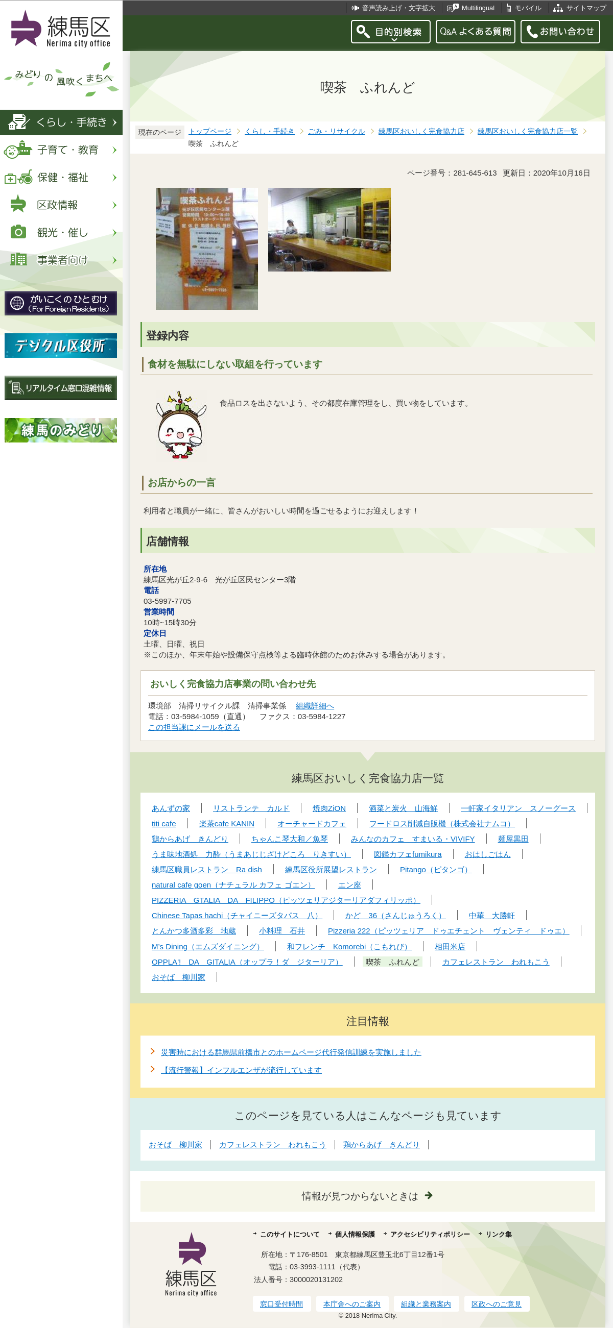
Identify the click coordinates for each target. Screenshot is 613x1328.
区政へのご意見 (496, 1304)
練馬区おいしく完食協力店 (421, 131)
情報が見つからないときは (360, 1196)
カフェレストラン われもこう (272, 1144)
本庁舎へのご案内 (352, 1304)
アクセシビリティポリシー (430, 1234)
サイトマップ (586, 8)
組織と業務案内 (426, 1304)
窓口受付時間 (281, 1304)
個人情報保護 (355, 1234)
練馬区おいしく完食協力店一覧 (528, 131)
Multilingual (478, 8)
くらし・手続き (270, 131)
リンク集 (498, 1234)
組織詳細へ (315, 705)
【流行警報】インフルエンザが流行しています (241, 1070)
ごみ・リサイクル (336, 131)
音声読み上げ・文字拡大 (398, 8)
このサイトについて (290, 1234)
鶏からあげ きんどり (381, 1144)
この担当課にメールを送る (194, 727)
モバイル (528, 8)
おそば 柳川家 (175, 1144)
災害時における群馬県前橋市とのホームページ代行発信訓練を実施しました (291, 1052)
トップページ (209, 131)
